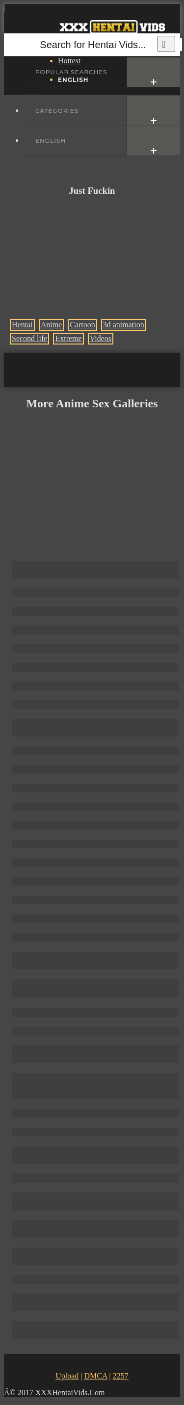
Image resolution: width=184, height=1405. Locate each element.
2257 (121, 1376)
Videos (100, 338)
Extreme (68, 338)
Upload (67, 1376)
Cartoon (82, 324)
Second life (29, 338)
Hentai (22, 324)
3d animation (123, 324)
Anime (51, 324)
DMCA (95, 1376)
